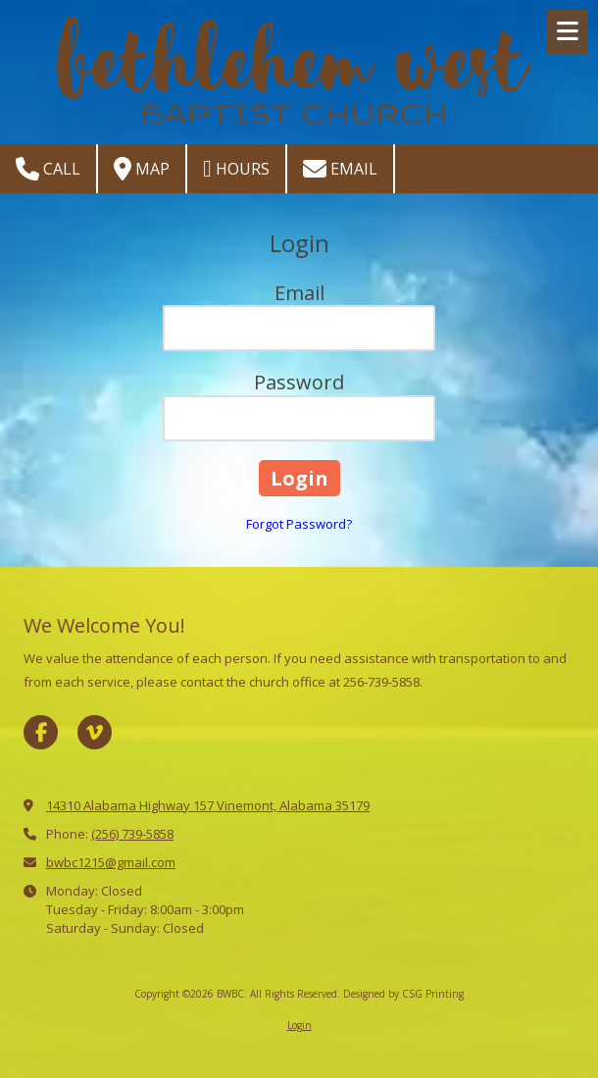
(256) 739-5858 (132, 834)
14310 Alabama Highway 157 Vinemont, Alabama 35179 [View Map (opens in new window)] (208, 805)
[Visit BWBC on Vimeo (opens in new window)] (94, 732)
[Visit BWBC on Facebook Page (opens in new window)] (41, 732)
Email (340, 168)
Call (48, 168)
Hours (236, 168)
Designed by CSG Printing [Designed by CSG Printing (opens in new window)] (403, 994)
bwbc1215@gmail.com (110, 862)
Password (299, 382)
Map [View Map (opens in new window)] (142, 168)
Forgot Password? (299, 524)
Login (299, 1025)
